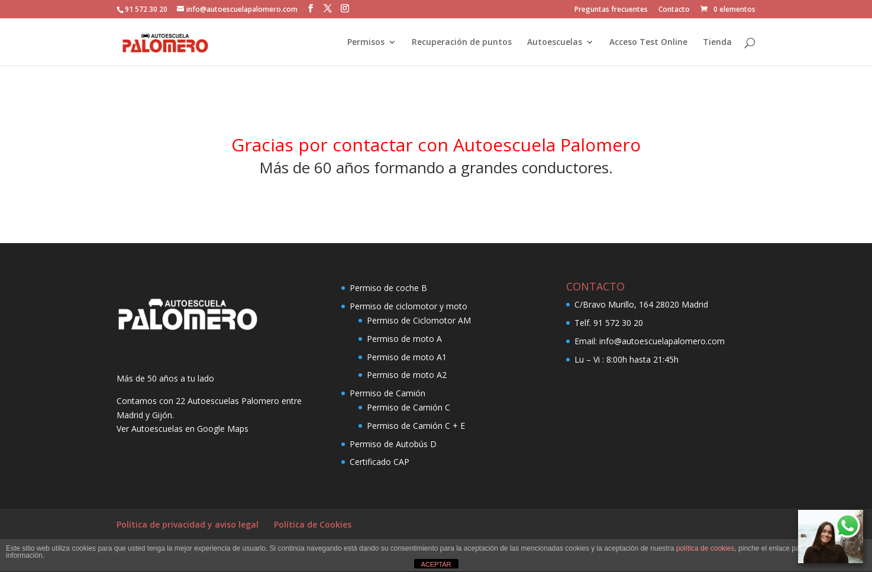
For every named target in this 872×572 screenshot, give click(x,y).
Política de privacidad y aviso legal (188, 524)
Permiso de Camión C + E (416, 425)
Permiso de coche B (388, 287)
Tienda (717, 42)
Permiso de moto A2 (407, 374)
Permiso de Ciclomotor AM (419, 320)
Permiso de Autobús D (393, 444)
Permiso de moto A (404, 338)
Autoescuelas (554, 42)
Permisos (366, 42)
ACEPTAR (436, 564)
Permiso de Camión (387, 393)
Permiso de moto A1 (407, 357)
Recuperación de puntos (462, 42)
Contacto (674, 10)
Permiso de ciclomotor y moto (408, 306)
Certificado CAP (379, 461)
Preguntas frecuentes (611, 10)
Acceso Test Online (648, 42)
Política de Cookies (312, 524)
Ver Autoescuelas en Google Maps (182, 428)
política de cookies (705, 548)
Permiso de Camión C (408, 407)
